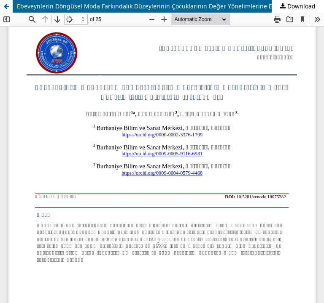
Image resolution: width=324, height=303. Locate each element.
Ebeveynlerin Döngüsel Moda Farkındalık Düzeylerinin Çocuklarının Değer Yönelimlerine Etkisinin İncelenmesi (170, 6)
